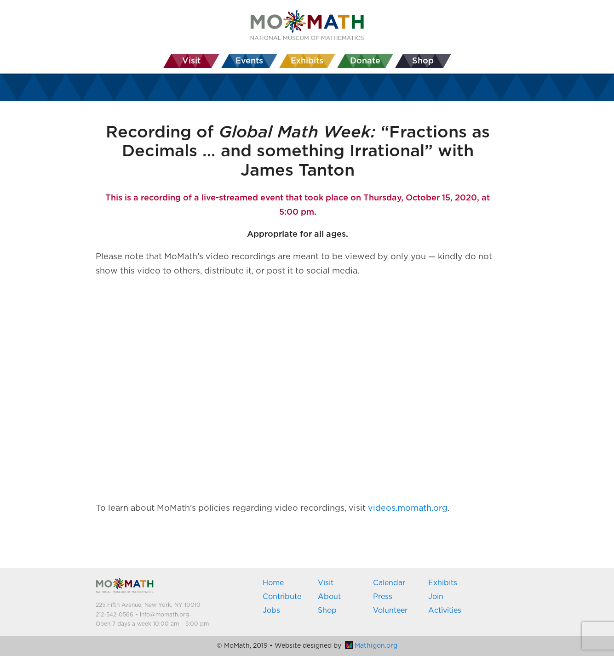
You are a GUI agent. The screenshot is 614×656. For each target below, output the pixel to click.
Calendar (389, 583)
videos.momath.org (408, 508)
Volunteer (390, 610)
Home (273, 583)
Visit (325, 583)
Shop (327, 610)
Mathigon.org (371, 646)
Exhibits (442, 583)
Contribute (282, 596)
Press (382, 596)
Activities (444, 610)
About (329, 596)
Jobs (271, 610)
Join (435, 596)
